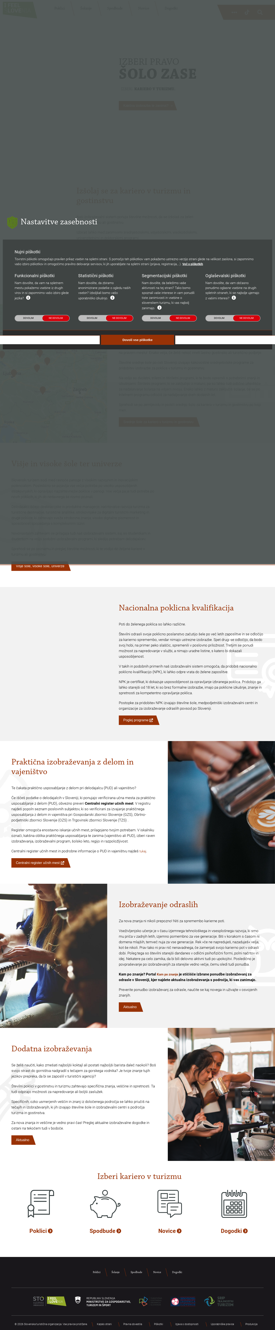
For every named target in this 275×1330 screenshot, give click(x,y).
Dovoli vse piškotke (137, 722)
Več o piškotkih (193, 646)
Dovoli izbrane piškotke (213, 722)
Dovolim (28, 700)
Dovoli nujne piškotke (62, 722)
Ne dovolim (56, 700)
